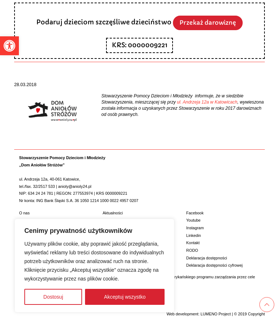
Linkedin (193, 235)
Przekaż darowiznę (207, 23)
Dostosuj (53, 297)
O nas (24, 213)
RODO (192, 250)
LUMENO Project (216, 314)
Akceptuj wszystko (124, 297)
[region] (94, 265)
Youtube (193, 220)
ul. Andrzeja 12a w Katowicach (207, 102)
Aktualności (113, 213)
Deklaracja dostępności (206, 258)
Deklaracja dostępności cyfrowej (214, 265)
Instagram (195, 228)
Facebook (195, 213)
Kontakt (193, 243)
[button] (9, 45)
